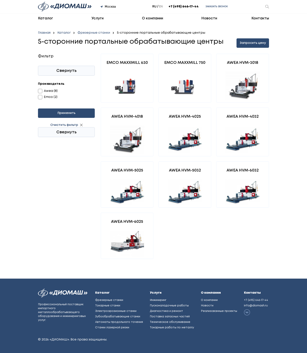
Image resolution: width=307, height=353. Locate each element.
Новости (209, 18)
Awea (48, 90)
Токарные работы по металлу (172, 327)
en (161, 6)
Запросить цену (253, 43)
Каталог (45, 18)
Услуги (97, 18)
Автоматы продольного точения (119, 322)
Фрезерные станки (94, 32)
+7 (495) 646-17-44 (184, 6)
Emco (48, 97)
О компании (152, 18)
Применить (66, 113)
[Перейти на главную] (65, 7)
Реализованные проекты (219, 311)
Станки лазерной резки (112, 327)
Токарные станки (107, 305)
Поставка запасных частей (170, 316)
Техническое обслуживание (170, 322)
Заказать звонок (217, 6)
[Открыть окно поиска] (267, 6)
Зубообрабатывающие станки (117, 316)
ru (154, 6)
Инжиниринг (158, 300)
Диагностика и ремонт (166, 311)
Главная (44, 32)
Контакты (260, 18)
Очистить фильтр (64, 125)
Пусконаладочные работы (169, 305)
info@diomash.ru (256, 305)
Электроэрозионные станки (115, 311)
